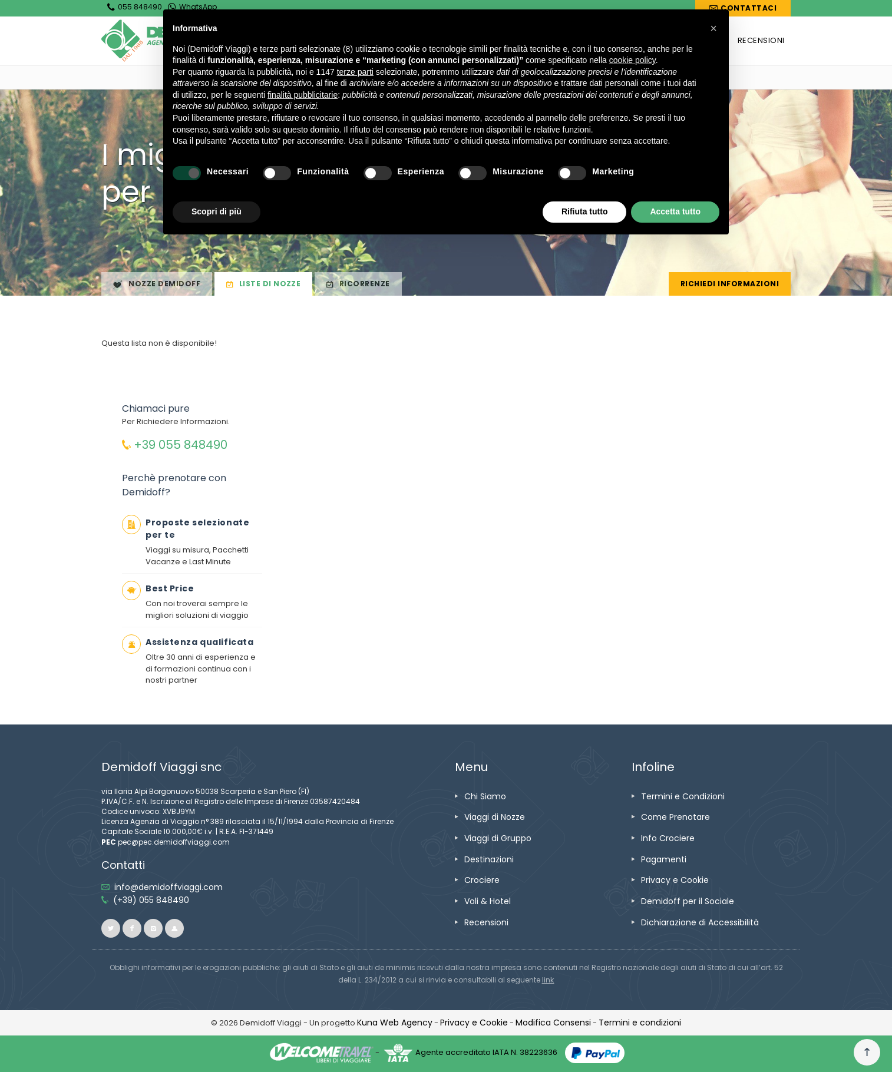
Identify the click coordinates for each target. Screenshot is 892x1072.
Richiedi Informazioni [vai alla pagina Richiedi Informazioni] (729, 284)
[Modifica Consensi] (553, 1022)
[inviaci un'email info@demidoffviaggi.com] (168, 887)
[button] (713, 28)
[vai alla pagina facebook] (132, 928)
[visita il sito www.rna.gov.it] (548, 979)
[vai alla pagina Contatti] (743, 8)
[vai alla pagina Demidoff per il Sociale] (687, 901)
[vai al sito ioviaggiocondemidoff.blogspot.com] (174, 928)
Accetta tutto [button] (675, 211)
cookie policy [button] (632, 60)
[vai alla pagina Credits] (394, 1022)
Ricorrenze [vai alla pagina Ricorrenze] (357, 284)
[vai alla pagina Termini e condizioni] (640, 1022)
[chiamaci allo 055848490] (174, 446)
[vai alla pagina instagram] (153, 928)
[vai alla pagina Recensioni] (486, 922)
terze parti (355, 72)
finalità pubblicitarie (302, 95)
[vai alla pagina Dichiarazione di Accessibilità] (700, 922)
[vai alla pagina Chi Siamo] (485, 796)
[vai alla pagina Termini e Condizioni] (683, 796)
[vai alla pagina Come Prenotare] (675, 817)
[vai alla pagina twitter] (110, 928)
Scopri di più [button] (216, 211)
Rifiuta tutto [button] (584, 211)
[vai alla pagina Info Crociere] (668, 838)
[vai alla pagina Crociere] (482, 880)
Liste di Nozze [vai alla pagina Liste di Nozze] (263, 284)
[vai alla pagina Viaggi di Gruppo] (497, 838)
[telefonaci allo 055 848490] (151, 900)
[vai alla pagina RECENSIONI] (761, 40)
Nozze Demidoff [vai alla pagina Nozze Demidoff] (156, 284)
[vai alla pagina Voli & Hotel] (487, 901)
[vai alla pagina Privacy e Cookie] (675, 880)
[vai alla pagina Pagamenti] (663, 859)
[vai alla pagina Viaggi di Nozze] (494, 817)
